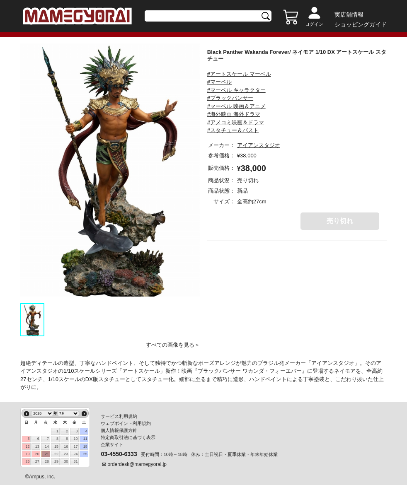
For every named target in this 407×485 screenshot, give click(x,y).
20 (37, 454)
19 (28, 454)
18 (85, 446)
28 (47, 461)
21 (47, 454)
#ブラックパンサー (230, 98)
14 (47, 446)
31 (75, 461)
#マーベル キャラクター (236, 90)
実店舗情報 (348, 14)
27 (37, 461)
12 (28, 446)
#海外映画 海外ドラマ (233, 114)
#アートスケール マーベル (239, 74)
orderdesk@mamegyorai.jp (137, 464)
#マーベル (219, 82)
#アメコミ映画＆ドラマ (235, 122)
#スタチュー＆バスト (233, 130)
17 (75, 446)
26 (28, 461)
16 (66, 446)
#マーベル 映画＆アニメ (236, 106)
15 (56, 446)
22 (56, 454)
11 (85, 439)
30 (66, 461)
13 (37, 446)
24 (75, 454)
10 (75, 439)
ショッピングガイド (360, 24)
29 (56, 461)
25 (85, 454)
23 (66, 454)
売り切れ (340, 220)
